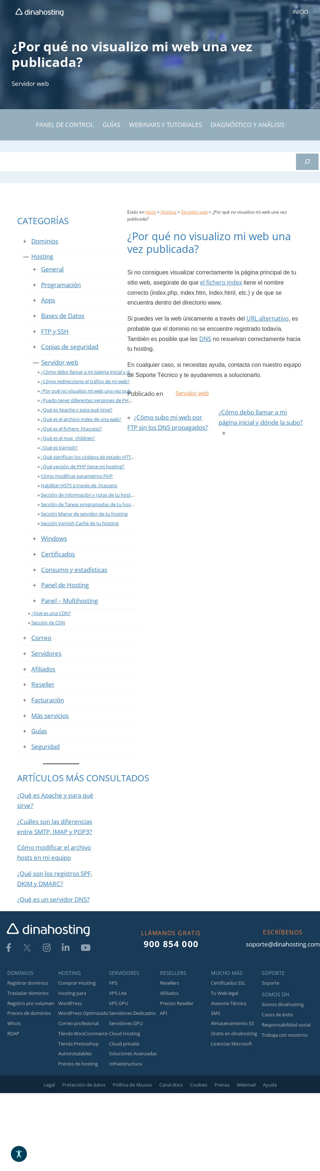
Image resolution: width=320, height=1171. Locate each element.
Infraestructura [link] (125, 1063)
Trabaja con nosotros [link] (285, 1035)
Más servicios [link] (50, 715)
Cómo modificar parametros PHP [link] (77, 476)
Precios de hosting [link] (78, 1063)
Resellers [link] (169, 983)
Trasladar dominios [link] (28, 993)
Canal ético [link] (171, 1084)
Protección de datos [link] (83, 1084)
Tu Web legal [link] (224, 993)
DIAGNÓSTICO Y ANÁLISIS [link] (247, 124)
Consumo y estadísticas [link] (74, 569)
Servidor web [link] (30, 83)
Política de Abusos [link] (132, 1084)
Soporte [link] (270, 983)
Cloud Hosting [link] (124, 1033)
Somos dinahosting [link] (283, 1004)
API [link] (163, 1013)
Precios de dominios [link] (29, 1013)
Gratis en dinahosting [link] (234, 1033)
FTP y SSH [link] (55, 331)
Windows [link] (54, 538)
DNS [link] (205, 339)
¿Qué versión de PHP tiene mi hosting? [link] (82, 466)
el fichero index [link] (221, 282)
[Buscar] (307, 162)
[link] (39, 12)
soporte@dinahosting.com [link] (283, 944)
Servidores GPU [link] (126, 1023)
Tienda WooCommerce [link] (83, 1033)
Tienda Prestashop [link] (78, 1043)
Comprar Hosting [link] (77, 983)
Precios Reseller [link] (176, 1003)
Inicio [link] (150, 212)
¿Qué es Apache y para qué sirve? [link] (76, 409)
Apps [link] (48, 299)
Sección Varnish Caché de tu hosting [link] (80, 523)
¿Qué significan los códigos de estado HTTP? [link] (88, 457)
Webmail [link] (246, 1084)
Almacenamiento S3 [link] (232, 1023)
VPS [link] (113, 983)
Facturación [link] (47, 699)
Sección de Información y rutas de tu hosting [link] (89, 495)
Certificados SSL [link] (228, 983)
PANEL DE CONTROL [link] (65, 124)
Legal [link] (49, 1084)
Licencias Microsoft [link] (231, 1043)
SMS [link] (215, 1013)
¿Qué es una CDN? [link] (51, 613)
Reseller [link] (43, 684)
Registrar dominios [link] (27, 983)
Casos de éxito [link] (277, 1014)
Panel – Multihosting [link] (69, 600)
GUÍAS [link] (111, 124)
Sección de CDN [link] (48, 622)
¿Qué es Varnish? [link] (59, 447)
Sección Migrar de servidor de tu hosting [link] (84, 514)
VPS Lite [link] (118, 993)
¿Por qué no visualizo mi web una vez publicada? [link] (93, 391)
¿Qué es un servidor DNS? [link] (53, 899)
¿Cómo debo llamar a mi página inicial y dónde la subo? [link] (100, 372)
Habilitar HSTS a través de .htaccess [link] (79, 485)
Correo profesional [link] (78, 1023)
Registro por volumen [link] (30, 1003)
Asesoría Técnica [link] (228, 1003)
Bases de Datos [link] (62, 315)
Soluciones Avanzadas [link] (133, 1053)
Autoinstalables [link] (75, 1053)
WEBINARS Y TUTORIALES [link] (165, 124)
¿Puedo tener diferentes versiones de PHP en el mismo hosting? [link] (110, 400)
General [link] (52, 269)
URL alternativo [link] (268, 318)
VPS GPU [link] (118, 1003)
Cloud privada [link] (124, 1043)
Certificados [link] (58, 553)
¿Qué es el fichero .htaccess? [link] (71, 428)
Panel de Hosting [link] (65, 584)
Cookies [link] (198, 1084)
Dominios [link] (44, 241)
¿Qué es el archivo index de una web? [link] (81, 419)
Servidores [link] (46, 653)
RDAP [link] (13, 1033)
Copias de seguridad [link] (69, 346)
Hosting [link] (42, 256)
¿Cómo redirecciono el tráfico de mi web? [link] (85, 381)
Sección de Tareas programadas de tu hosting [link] (90, 504)
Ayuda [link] (270, 1084)
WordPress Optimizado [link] (83, 1013)
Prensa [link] (222, 1084)
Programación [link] (61, 284)
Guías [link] (39, 730)
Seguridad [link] (45, 746)
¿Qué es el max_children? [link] (68, 438)
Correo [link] (41, 637)
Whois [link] (14, 1023)
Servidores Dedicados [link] (132, 1013)
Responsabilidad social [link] (286, 1024)
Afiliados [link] (43, 668)
